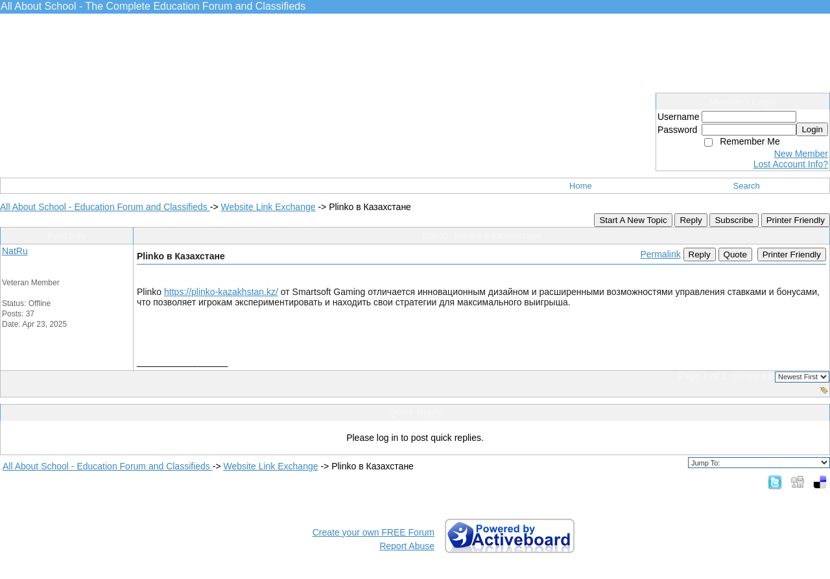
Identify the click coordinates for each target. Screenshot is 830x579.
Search (746, 186)
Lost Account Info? (790, 164)
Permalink (660, 254)
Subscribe (734, 220)
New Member (801, 153)
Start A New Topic (633, 220)
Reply (691, 220)
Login (812, 129)
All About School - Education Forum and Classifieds (105, 207)
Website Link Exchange (267, 207)
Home (580, 186)
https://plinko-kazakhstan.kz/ (221, 292)
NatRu (15, 251)
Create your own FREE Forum (373, 532)
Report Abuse (406, 546)
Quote (735, 254)
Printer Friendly (795, 220)
